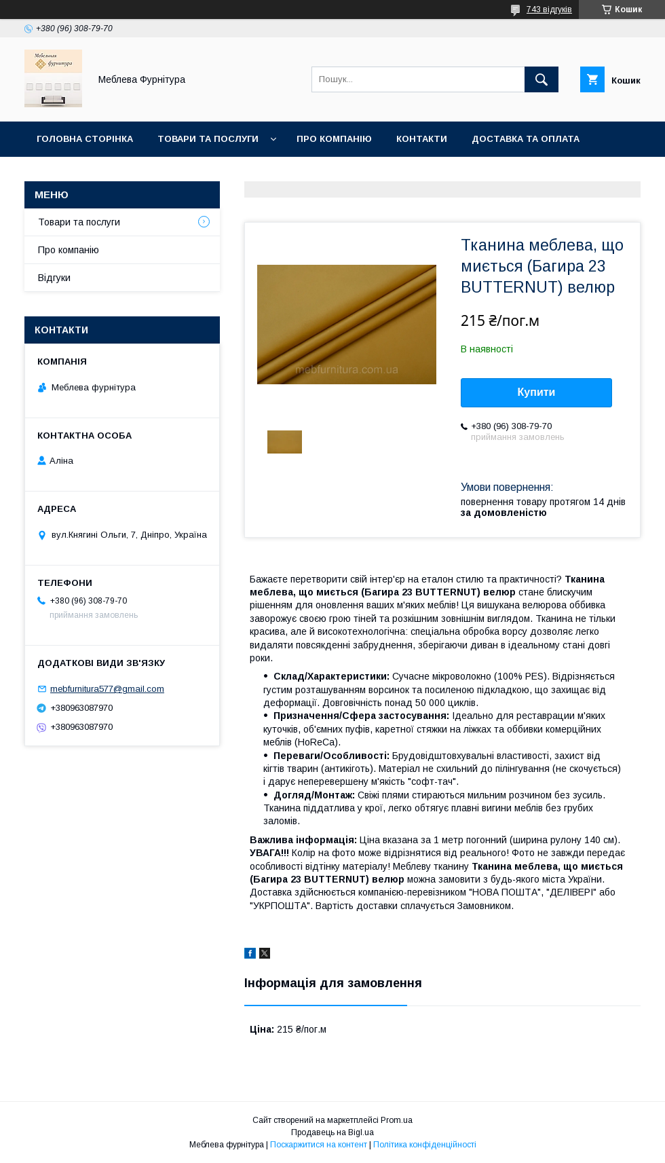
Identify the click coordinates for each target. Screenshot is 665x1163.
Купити (537, 392)
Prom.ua (397, 1120)
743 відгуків (549, 9)
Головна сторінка (85, 139)
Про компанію (334, 139)
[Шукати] (541, 79)
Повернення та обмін (94, 174)
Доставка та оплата (526, 139)
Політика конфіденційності (424, 1144)
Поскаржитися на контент (318, 1144)
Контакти (421, 139)
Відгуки (54, 277)
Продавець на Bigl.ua (332, 1132)
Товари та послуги (208, 139)
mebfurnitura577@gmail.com (107, 689)
